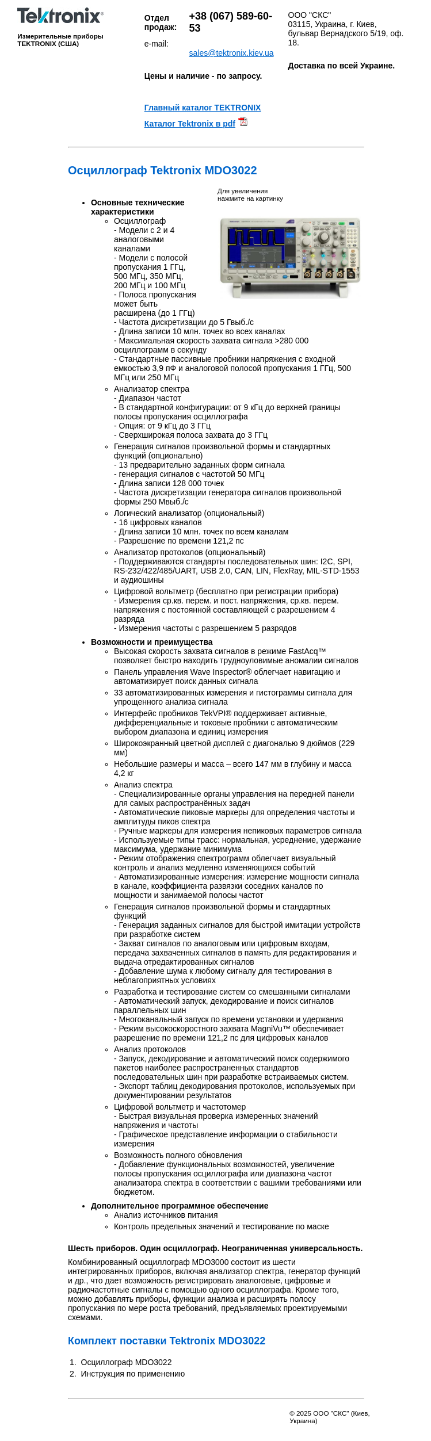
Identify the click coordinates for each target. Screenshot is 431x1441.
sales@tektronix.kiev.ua (231, 53)
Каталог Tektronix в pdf (189, 123)
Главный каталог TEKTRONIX (202, 107)
